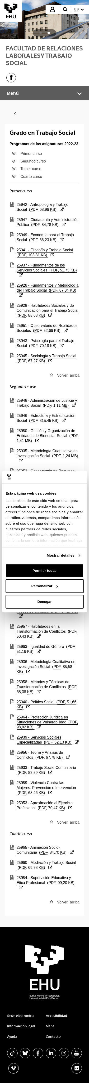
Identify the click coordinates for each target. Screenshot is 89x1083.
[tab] (40, 32)
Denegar (44, 602)
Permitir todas (44, 571)
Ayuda (12, 1036)
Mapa (50, 1026)
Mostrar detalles (61, 555)
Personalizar (44, 586)
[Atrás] (15, 114)
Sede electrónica (20, 1016)
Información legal (21, 1026)
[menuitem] (79, 9)
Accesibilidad (56, 1016)
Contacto (53, 1036)
